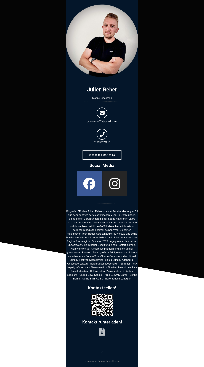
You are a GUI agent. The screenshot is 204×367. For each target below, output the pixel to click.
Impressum (90, 361)
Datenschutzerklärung (109, 361)
